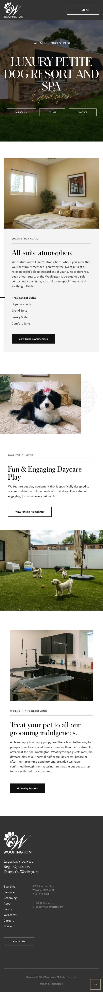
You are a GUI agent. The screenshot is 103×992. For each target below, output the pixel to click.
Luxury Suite (20, 317)
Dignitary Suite (21, 304)
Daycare (9, 892)
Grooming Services (27, 788)
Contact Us (19, 941)
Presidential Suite (24, 297)
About (7, 903)
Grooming (10, 898)
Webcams (10, 915)
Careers (9, 920)
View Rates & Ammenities (33, 339)
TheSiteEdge (56, 983)
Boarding (10, 886)
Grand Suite (19, 310)
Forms (52, 112)
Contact (82, 112)
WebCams (21, 112)
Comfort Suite (21, 323)
